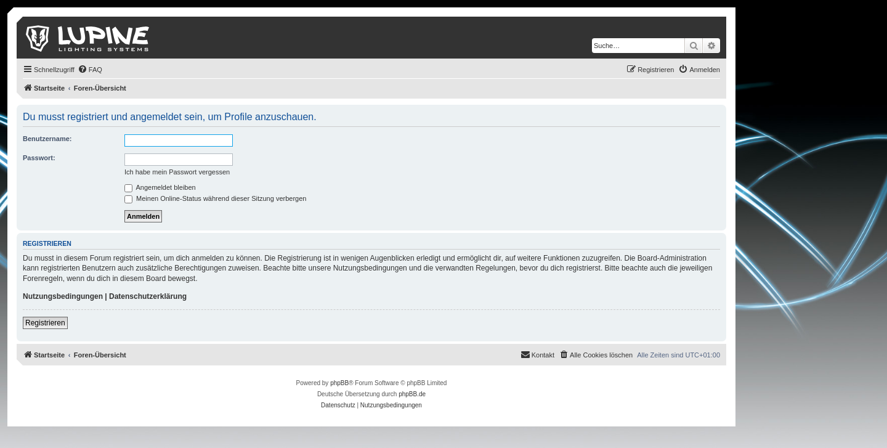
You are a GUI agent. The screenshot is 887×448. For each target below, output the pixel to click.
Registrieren (45, 323)
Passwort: (39, 157)
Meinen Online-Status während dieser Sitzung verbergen (215, 198)
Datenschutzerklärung (148, 296)
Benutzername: (47, 138)
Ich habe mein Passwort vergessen (177, 172)
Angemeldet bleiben (160, 187)
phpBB (339, 383)
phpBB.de (412, 394)
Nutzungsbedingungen (63, 296)
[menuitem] (90, 69)
